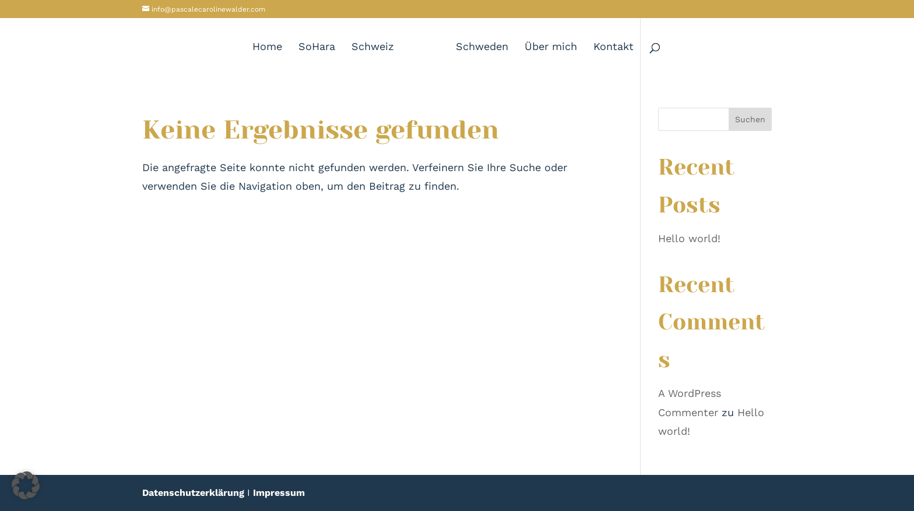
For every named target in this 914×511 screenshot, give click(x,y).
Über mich (551, 47)
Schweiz (372, 47)
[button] (25, 485)
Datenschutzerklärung (193, 492)
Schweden (482, 47)
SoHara (316, 47)
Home (267, 47)
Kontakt (613, 47)
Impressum (279, 492)
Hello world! (689, 238)
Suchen (750, 119)
